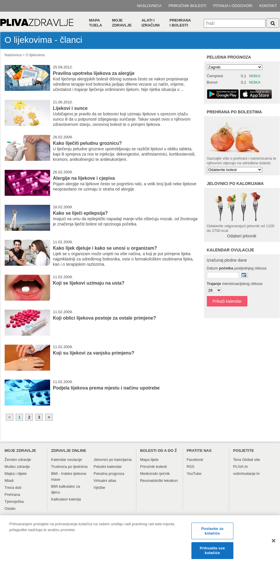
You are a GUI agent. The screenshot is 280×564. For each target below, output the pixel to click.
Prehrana (12, 494)
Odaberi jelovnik (241, 236)
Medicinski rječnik (155, 473)
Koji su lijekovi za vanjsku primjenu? (93, 352)
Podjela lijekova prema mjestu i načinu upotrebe (106, 387)
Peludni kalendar (108, 466)
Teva (237, 459)
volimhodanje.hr (246, 473)
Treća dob (13, 487)
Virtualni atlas (105, 480)
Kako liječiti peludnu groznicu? (87, 143)
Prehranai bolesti (180, 22)
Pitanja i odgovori (232, 5)
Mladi (9, 480)
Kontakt (268, 5)
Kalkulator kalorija (66, 499)
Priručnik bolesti (187, 5)
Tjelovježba (14, 501)
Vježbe (99, 487)
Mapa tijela (95, 22)
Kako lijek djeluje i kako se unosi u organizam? (105, 248)
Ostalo (10, 508)
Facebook (194, 459)
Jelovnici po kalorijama (113, 459)
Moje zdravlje (122, 22)
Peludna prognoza (229, 57)
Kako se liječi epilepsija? (80, 213)
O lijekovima (35, 55)
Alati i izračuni (151, 22)
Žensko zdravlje (18, 459)
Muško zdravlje (17, 466)
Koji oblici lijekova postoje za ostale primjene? (104, 318)
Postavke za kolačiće (212, 533)
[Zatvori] (273, 543)
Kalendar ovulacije (66, 459)
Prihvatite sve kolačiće (212, 552)
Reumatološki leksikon (159, 480)
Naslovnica (149, 5)
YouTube (193, 473)
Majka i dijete (16, 473)
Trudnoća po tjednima (69, 466)
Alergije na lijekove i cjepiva (84, 178)
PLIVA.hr (240, 466)
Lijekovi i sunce (70, 108)
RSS (190, 466)
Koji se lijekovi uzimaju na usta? (88, 283)
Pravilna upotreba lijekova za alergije (94, 73)
